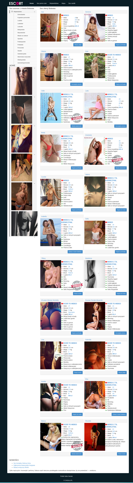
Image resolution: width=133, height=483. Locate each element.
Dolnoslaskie (21, 14)
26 (69, 141)
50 (75, 22)
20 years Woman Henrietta (49, 300)
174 (120, 101)
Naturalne (71, 312)
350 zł (70, 314)
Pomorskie (21, 48)
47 (69, 349)
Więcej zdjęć (78, 44)
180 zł (70, 65)
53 (113, 61)
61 (69, 145)
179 (69, 268)
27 (69, 57)
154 (113, 59)
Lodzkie (20, 20)
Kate (86, 51)
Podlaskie (20, 44)
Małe (114, 24)
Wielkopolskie (22, 60)
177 (69, 59)
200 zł (121, 107)
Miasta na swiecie (23, 35)
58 (119, 145)
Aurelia (43, 381)
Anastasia (88, 135)
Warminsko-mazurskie (24, 57)
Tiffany (43, 258)
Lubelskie (20, 23)
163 (76, 20)
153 (69, 347)
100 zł (70, 107)
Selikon (70, 189)
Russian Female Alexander (94, 300)
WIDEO (66, 15)
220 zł (77, 26)
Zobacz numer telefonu (75, 251)
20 (119, 99)
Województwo (54, 3)
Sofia (87, 219)
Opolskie (20, 38)
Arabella (44, 216)
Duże (120, 147)
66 (69, 187)
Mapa (63, 3)
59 (113, 22)
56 (69, 391)
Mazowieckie (21, 32)
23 (113, 57)
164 (69, 101)
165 (113, 185)
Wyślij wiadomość (77, 126)
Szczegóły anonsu (76, 84)
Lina (42, 339)
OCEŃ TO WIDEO (114, 55)
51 (69, 310)
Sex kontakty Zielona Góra (22, 463)
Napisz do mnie (121, 210)
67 (113, 229)
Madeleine (88, 258)
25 (75, 18)
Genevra (88, 12)
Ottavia (43, 51)
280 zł (114, 26)
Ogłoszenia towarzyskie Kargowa (24, 465)
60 (113, 187)
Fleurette (88, 421)
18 (69, 183)
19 (113, 18)
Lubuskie (20, 26)
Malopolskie (21, 29)
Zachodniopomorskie (24, 63)
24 (113, 306)
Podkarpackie (21, 41)
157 (113, 20)
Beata (43, 132)
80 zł (114, 65)
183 (69, 143)
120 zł (70, 149)
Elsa (86, 379)
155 (69, 227)
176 (69, 389)
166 (113, 347)
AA (69, 63)
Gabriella (88, 339)
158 (113, 268)
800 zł (70, 395)
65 (69, 61)
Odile (43, 91)
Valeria (87, 174)
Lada (87, 91)
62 (69, 103)
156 (69, 308)
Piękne (114, 63)
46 (119, 103)
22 (113, 387)
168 (113, 431)
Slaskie (20, 51)
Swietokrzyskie (22, 54)
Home (32, 3)
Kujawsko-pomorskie (24, 17)
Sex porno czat (41, 3)
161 (120, 143)
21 (69, 225)
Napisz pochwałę (121, 44)
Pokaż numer (78, 293)
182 (113, 227)
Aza (42, 12)
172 (69, 429)
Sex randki (71, 3)
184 (113, 308)
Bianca (43, 421)
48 (113, 310)
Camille (43, 177)
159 (113, 389)
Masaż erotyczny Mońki (21, 467)
